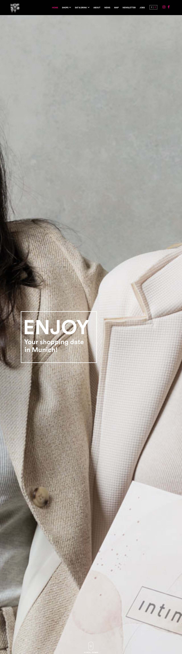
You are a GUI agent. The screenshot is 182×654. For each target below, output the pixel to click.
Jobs (142, 7)
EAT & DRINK (81, 7)
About (96, 7)
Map (116, 7)
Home (55, 7)
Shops (65, 7)
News (107, 7)
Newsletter (129, 7)
